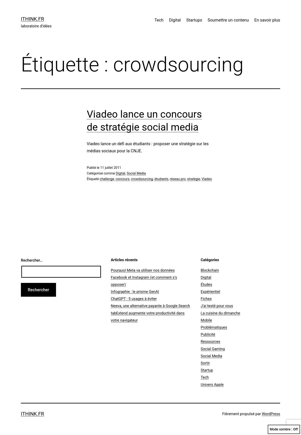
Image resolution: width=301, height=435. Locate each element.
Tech (158, 20)
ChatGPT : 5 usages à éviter (134, 298)
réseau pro (177, 179)
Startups (194, 20)
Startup (207, 370)
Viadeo (207, 179)
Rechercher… (31, 260)
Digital (175, 20)
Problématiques (214, 327)
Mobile (206, 320)
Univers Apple (212, 384)
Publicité (208, 334)
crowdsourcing (142, 179)
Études (206, 284)
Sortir (205, 363)
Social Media (136, 173)
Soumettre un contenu (228, 20)
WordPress (271, 414)
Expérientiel (210, 291)
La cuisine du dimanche (220, 313)
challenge (107, 179)
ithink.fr (32, 19)
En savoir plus (267, 20)
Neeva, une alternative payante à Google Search (150, 306)
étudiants (161, 179)
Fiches (206, 298)
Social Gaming (213, 349)
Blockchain (210, 270)
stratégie (193, 179)
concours (122, 179)
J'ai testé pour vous (217, 306)
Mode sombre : (284, 429)
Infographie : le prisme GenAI (135, 291)
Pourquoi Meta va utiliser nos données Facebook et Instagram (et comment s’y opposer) (144, 277)
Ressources (210, 341)
